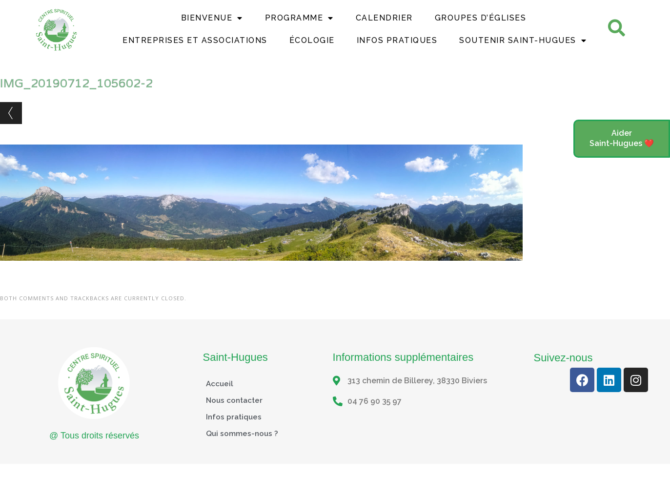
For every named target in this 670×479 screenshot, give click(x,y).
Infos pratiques (235, 416)
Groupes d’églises (481, 17)
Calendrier (384, 17)
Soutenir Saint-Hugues (523, 40)
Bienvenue (212, 18)
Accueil (220, 383)
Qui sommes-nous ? (243, 433)
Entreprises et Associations (194, 40)
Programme (299, 18)
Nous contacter (235, 400)
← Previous (11, 113)
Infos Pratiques (397, 40)
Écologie (312, 40)
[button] (621, 139)
